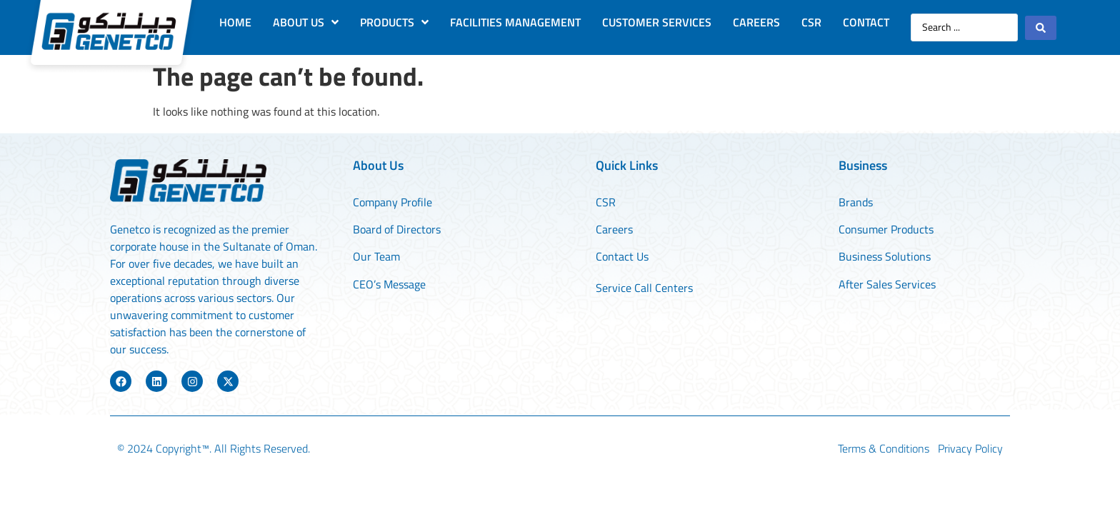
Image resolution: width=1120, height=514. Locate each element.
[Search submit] (1040, 28)
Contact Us (622, 256)
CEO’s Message (389, 284)
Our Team (378, 256)
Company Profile (392, 202)
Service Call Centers (644, 287)
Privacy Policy (970, 448)
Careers (614, 229)
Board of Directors (397, 229)
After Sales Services (887, 284)
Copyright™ (182, 448)
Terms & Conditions (883, 448)
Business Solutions (885, 256)
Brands (856, 202)
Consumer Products (886, 229)
